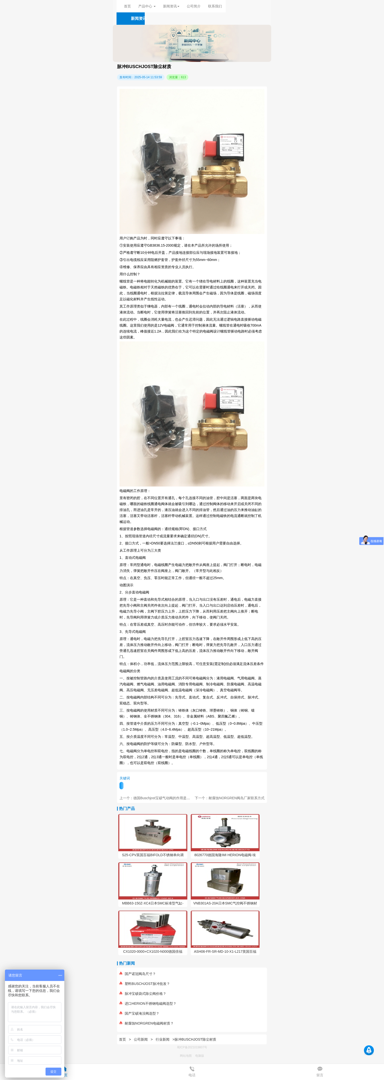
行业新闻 (162, 1039)
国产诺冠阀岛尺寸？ (138, 974)
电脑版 (199, 1055)
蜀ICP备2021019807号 (192, 1047)
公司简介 (194, 6)
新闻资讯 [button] (171, 6)
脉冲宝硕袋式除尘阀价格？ (143, 994)
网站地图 (186, 1055)
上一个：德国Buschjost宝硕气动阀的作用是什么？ (158, 798)
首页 (127, 6)
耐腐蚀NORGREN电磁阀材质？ (147, 1023)
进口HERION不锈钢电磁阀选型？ (148, 1003)
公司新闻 (141, 1039)
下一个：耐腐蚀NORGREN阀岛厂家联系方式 (229, 798)
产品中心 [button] (147, 6)
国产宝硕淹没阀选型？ (139, 1013)
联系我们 (215, 6)
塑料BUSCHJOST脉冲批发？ (145, 984)
